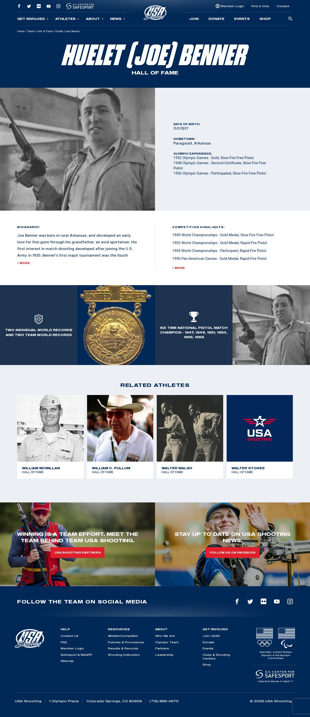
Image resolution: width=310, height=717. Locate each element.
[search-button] (290, 19)
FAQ (64, 642)
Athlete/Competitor (123, 635)
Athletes (67, 19)
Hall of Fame (45, 31)
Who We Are (165, 635)
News (117, 19)
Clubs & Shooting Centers (216, 656)
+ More (23, 263)
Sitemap (67, 660)
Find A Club (260, 6)
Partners (162, 648)
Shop (265, 18)
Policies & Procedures (126, 642)
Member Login (232, 6)
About (94, 19)
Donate (216, 18)
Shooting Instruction (124, 654)
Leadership (164, 654)
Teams (31, 31)
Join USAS (211, 635)
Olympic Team (167, 642)
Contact (283, 6)
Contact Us (69, 635)
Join (194, 18)
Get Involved (33, 19)
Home (20, 31)
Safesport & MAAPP (76, 654)
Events (242, 18)
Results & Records (123, 648)
